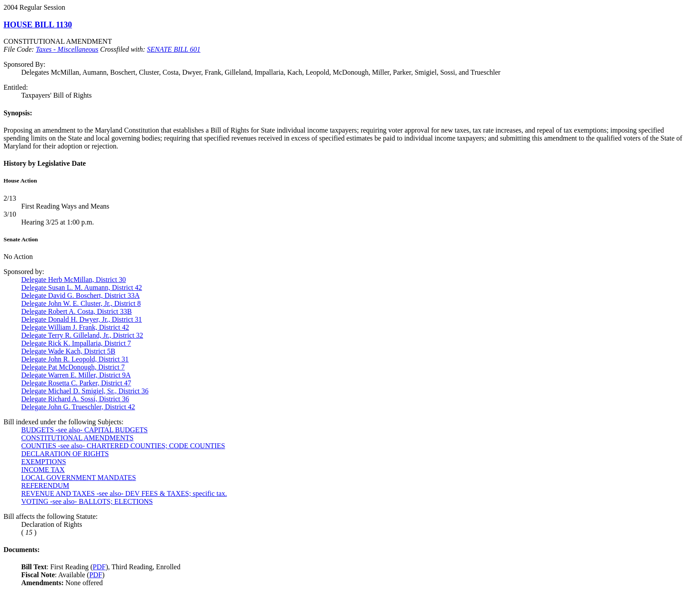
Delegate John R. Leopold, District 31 (75, 359)
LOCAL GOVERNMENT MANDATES (78, 477)
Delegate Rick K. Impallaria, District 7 (76, 343)
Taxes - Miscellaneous (67, 49)
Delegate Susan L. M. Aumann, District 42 (81, 287)
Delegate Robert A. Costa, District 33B (76, 311)
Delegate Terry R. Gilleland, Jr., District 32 (82, 335)
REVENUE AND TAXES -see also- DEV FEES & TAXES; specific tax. (124, 493)
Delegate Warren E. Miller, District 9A (76, 375)
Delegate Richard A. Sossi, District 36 (75, 399)
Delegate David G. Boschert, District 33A (80, 295)
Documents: (22, 549)
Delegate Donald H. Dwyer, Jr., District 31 (81, 319)
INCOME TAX (43, 469)
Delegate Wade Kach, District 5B (68, 351)
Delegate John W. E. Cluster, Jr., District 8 (81, 303)
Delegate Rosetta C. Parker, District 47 (76, 383)
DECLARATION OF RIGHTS (65, 453)
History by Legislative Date (45, 163)
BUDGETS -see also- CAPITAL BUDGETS (84, 430)
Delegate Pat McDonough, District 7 (73, 367)
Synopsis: (18, 113)
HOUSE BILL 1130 (38, 24)
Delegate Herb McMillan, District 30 (73, 279)
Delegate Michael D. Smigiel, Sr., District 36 (84, 391)
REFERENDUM (45, 485)
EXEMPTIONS (43, 461)
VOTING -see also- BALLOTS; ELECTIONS (87, 501)
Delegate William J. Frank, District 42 (75, 327)
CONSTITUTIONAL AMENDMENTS (77, 438)
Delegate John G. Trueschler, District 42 (78, 407)
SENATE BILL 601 (174, 49)
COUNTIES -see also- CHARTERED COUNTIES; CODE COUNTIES (123, 445)
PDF (99, 567)
